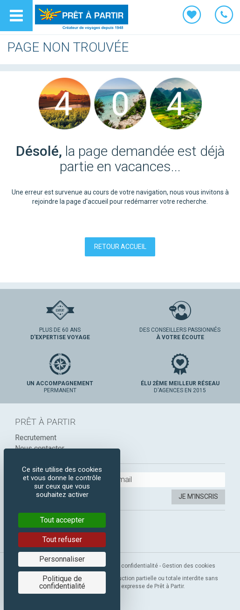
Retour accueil (120, 246)
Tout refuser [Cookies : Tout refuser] (62, 539)
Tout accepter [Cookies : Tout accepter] (62, 520)
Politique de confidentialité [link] (62, 582)
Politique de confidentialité (123, 566)
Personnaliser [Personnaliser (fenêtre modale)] (62, 559)
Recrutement (35, 437)
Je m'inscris (198, 496)
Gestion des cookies (188, 566)
